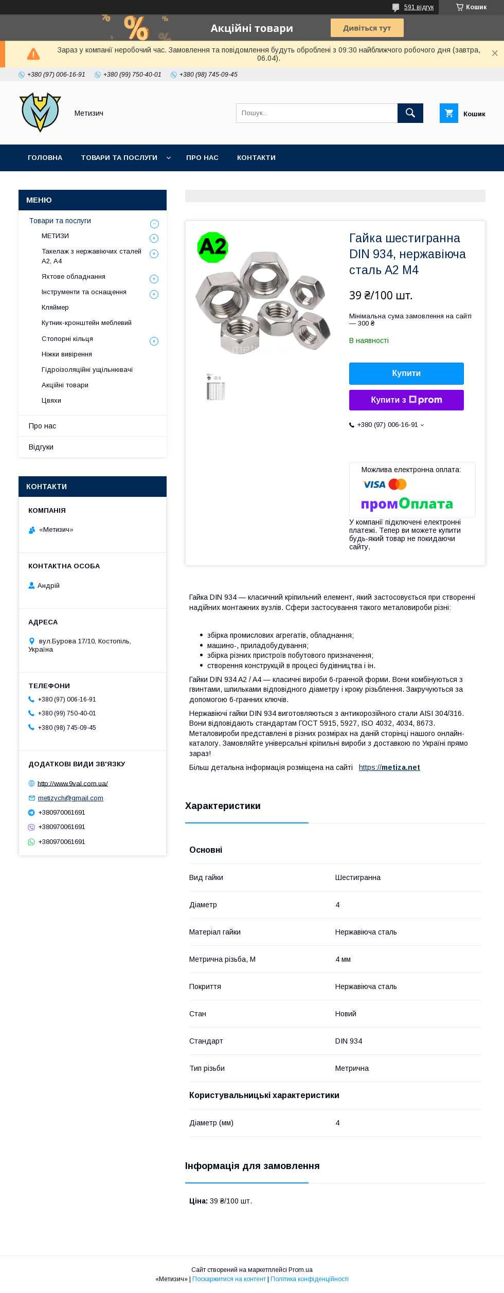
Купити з (406, 400)
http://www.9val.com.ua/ (73, 783)
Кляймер (55, 307)
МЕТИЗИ (55, 236)
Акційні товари (65, 385)
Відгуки (41, 447)
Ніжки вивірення (67, 354)
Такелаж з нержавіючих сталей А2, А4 (91, 255)
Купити (406, 373)
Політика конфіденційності (310, 1279)
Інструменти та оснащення (84, 292)
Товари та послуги (119, 157)
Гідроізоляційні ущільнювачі (87, 369)
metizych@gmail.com (70, 798)
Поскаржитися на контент (229, 1279)
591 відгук (419, 7)
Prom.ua (301, 1269)
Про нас (202, 157)
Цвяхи (51, 400)
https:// (370, 767)
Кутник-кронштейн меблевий (87, 323)
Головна (45, 157)
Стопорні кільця (67, 339)
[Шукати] (410, 113)
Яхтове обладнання (73, 276)
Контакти (256, 157)
